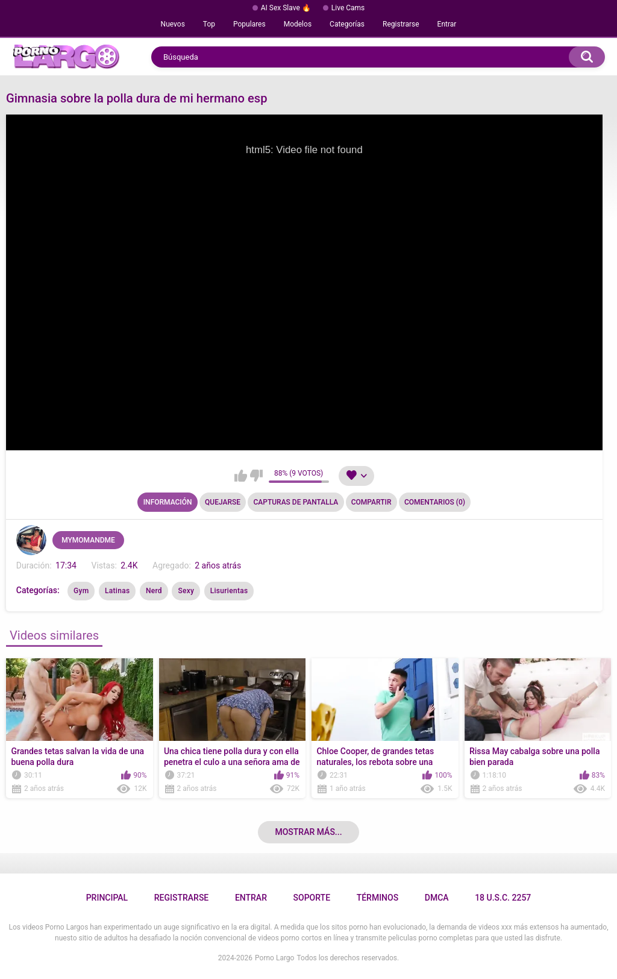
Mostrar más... (308, 832)
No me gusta (256, 476)
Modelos (298, 24)
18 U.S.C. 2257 (503, 897)
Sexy (186, 591)
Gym (81, 591)
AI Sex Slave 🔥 (286, 8)
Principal (107, 897)
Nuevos (173, 24)
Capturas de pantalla (295, 502)
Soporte (311, 897)
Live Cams (348, 8)
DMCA (437, 897)
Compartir (371, 502)
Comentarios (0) (434, 502)
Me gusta (240, 476)
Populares (249, 24)
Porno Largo (274, 958)
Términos (378, 897)
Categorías (347, 24)
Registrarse (401, 24)
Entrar (447, 24)
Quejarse (222, 502)
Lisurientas (229, 591)
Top (209, 24)
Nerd (154, 591)
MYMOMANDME (88, 540)
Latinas (117, 591)
